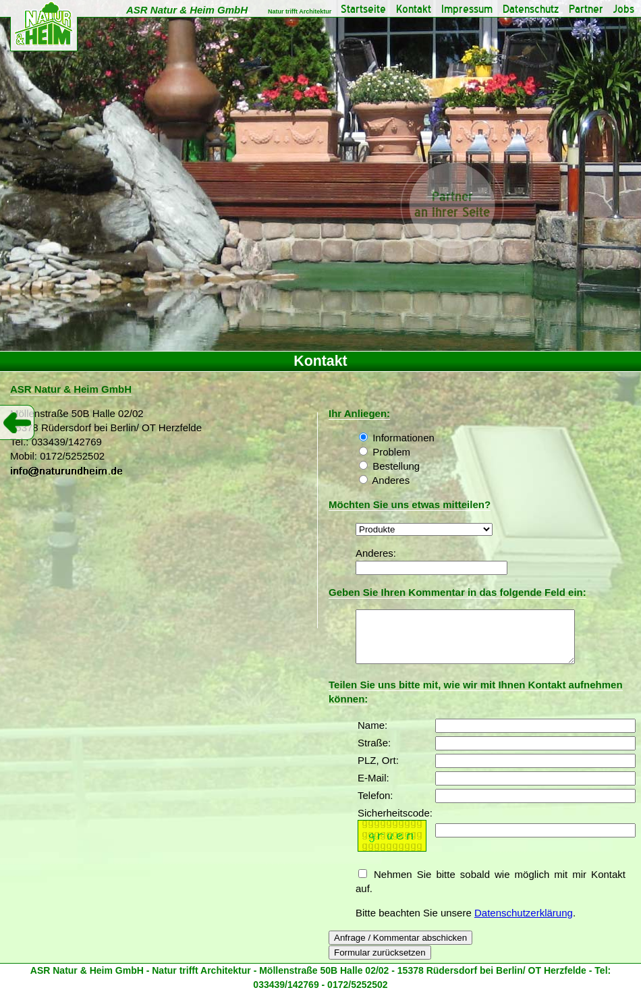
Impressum (467, 9)
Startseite (363, 9)
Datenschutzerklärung (523, 923)
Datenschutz (531, 9)
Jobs (623, 9)
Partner (586, 9)
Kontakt (413, 9)
